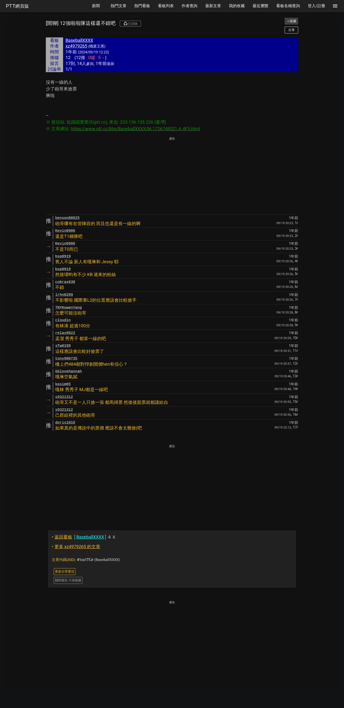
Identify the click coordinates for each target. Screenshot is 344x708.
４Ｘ (84, 537)
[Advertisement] (172, 176)
